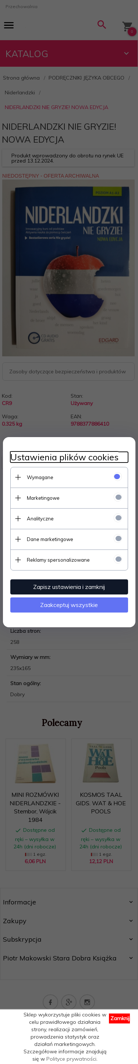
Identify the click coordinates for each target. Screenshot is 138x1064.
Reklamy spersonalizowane (58, 560)
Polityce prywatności (71, 1059)
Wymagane (40, 477)
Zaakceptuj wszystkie (69, 604)
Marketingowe (43, 498)
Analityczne (40, 518)
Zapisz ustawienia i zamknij (69, 586)
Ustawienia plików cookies (64, 457)
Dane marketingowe (50, 539)
